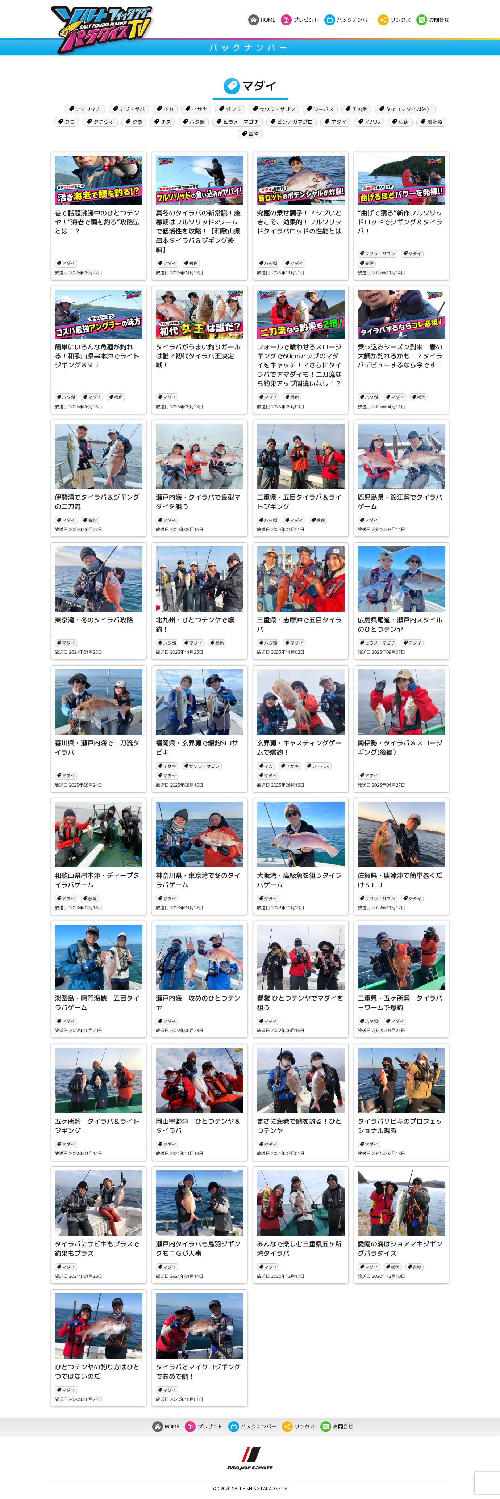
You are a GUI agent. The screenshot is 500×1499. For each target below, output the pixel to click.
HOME (165, 1426)
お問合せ (336, 1426)
